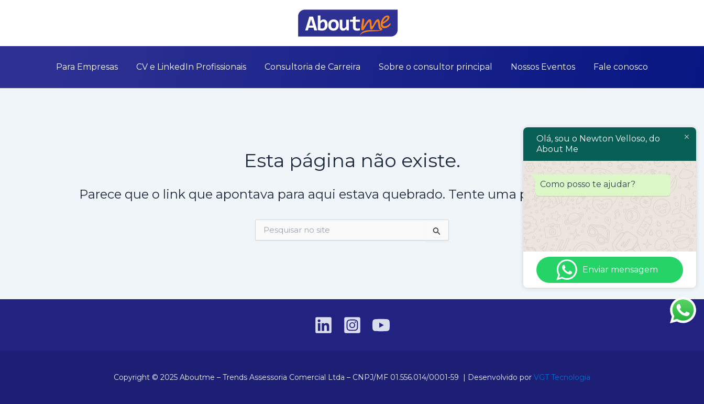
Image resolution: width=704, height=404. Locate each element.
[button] (661, 23)
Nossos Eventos (531, 67)
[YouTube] (74, 23)
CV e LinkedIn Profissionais (203, 67)
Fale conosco (601, 67)
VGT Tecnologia (562, 377)
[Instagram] (58, 23)
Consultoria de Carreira (317, 67)
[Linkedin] (42, 23)
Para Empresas (107, 67)
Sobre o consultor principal (432, 67)
